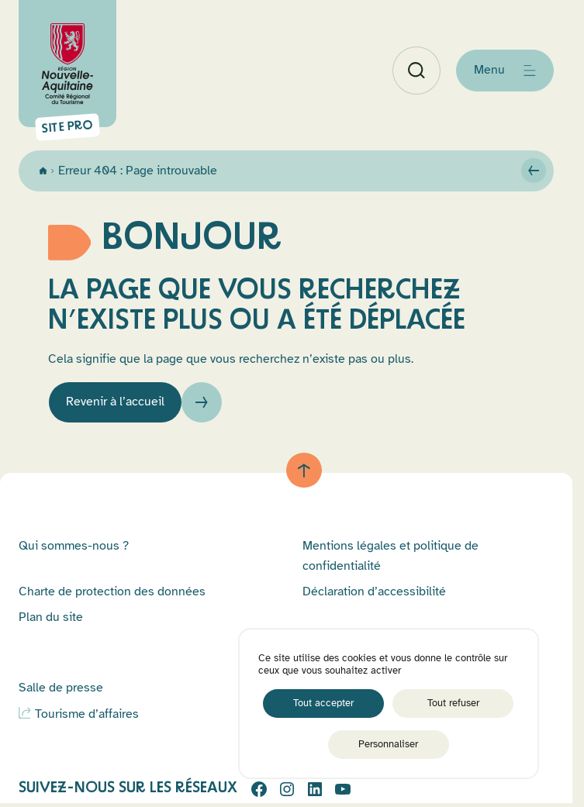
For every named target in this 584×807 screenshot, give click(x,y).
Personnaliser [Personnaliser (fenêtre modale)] (388, 744)
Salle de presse (61, 687)
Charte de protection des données (112, 591)
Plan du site (51, 617)
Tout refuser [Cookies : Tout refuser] (453, 703)
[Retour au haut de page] (304, 470)
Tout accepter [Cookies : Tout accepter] (323, 703)
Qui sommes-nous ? (74, 546)
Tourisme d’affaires (87, 714)
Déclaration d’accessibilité (374, 591)
